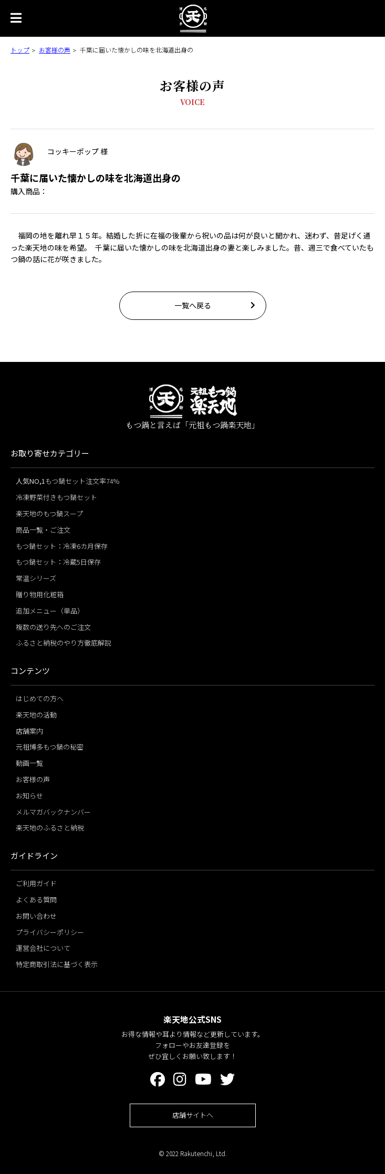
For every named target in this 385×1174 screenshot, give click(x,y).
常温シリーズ (36, 578)
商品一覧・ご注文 (43, 530)
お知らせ (29, 796)
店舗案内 (29, 731)
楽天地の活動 (36, 715)
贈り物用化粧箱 (40, 594)
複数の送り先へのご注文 (53, 627)
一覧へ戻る (192, 305)
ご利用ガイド (36, 883)
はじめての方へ (40, 698)
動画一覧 (29, 763)
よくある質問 (36, 900)
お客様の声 (54, 49)
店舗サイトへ (192, 1115)
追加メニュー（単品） (50, 611)
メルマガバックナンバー (53, 812)
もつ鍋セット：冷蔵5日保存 (58, 562)
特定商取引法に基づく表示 (57, 964)
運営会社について (43, 948)
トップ (20, 49)
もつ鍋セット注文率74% (67, 481)
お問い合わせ (36, 916)
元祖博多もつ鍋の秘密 (50, 747)
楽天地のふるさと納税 (50, 828)
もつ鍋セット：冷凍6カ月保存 (62, 546)
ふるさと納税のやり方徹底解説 (63, 643)
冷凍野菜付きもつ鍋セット (56, 497)
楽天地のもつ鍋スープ (49, 513)
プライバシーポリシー (50, 932)
